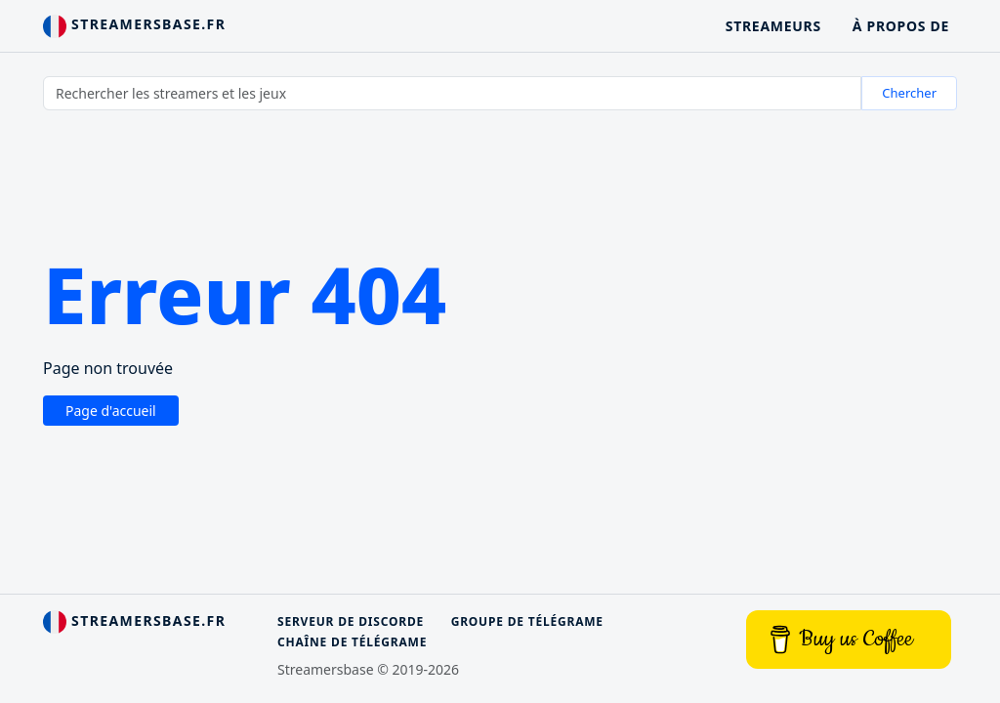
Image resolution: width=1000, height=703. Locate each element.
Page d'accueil (110, 410)
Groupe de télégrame (527, 621)
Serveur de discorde (350, 621)
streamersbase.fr (134, 26)
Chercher (909, 93)
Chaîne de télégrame (352, 642)
